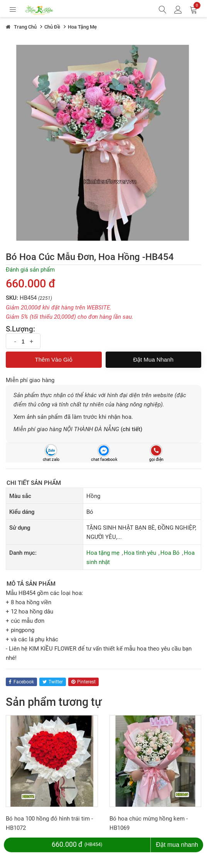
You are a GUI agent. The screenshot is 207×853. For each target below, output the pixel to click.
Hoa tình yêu (140, 552)
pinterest (83, 682)
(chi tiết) (131, 429)
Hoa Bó (170, 552)
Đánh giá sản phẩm (30, 269)
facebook (21, 682)
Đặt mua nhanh (153, 359)
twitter (52, 682)
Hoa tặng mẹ (102, 552)
